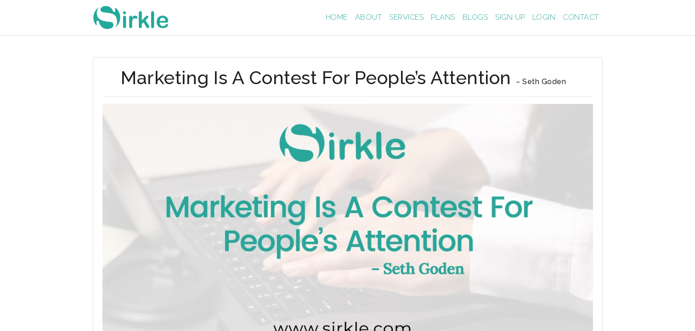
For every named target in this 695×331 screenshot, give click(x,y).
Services (406, 17)
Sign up (510, 17)
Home (337, 17)
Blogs (475, 17)
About (368, 17)
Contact (581, 17)
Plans (443, 17)
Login (544, 17)
